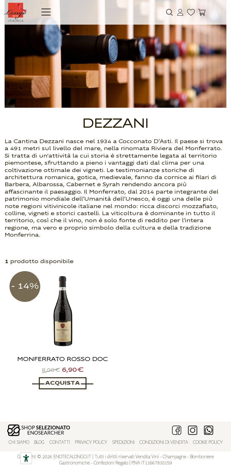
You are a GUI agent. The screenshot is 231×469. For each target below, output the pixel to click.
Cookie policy (208, 442)
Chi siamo (19, 442)
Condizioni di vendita (163, 442)
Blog (39, 442)
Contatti (59, 442)
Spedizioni (123, 442)
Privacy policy (91, 442)
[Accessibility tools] (26, 458)
